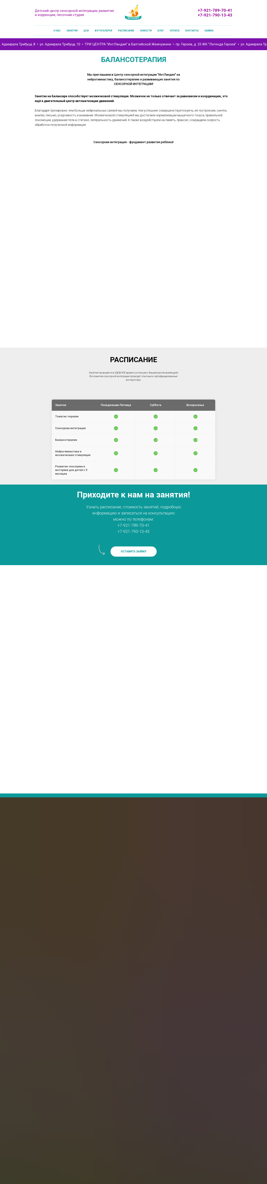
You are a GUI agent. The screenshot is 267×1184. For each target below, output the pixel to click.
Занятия (72, 30)
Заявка (209, 30)
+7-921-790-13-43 (215, 15)
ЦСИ (86, 30)
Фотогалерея (103, 30)
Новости (146, 30)
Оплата (174, 30)
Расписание (126, 30)
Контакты (192, 30)
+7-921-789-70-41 (215, 10)
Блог (161, 30)
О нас (57, 30)
